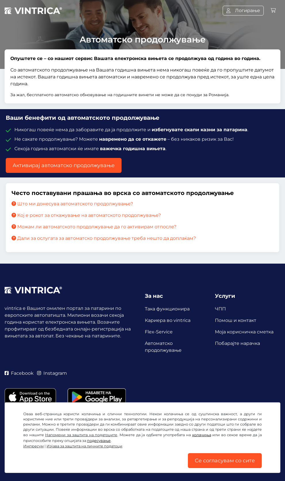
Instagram (52, 373)
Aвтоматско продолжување (163, 347)
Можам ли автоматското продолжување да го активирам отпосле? (93, 226)
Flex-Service (159, 332)
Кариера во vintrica (167, 320)
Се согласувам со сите (225, 460)
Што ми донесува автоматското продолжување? (72, 203)
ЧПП (220, 309)
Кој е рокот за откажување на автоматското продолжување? (86, 215)
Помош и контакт (235, 320)
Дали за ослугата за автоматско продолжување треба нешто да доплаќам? (103, 238)
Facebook (19, 373)
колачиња (201, 435)
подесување (99, 440)
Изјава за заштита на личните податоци (84, 446)
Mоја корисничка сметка (244, 332)
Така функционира (167, 309)
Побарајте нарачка (237, 343)
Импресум (33, 446)
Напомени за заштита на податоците (81, 435)
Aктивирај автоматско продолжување (64, 165)
